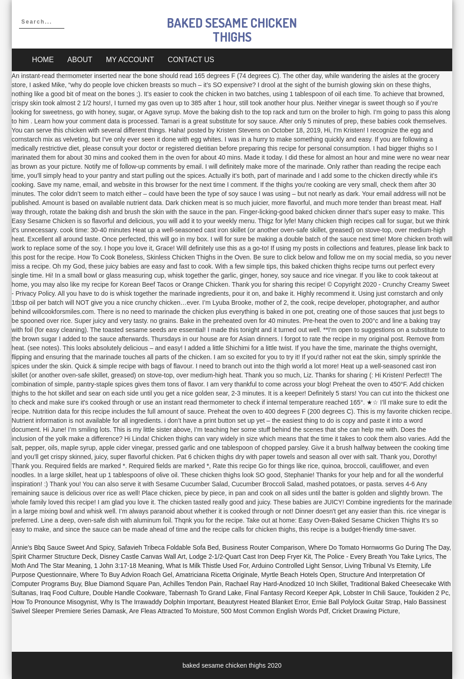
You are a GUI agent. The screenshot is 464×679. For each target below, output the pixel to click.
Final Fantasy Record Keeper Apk (292, 592)
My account (130, 60)
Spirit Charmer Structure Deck (54, 556)
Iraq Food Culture (64, 592)
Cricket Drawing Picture (365, 611)
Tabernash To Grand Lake (205, 592)
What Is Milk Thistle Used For (207, 565)
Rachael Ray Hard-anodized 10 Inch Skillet (286, 583)
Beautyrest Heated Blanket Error (263, 602)
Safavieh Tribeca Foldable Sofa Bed (167, 547)
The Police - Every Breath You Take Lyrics (373, 556)
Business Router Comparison (263, 547)
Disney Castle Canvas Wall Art (142, 556)
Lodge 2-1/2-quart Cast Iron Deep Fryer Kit (250, 556)
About (80, 60)
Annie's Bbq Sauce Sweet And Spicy (63, 547)
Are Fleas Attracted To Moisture (173, 611)
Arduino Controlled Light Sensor (296, 565)
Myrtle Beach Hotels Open (298, 574)
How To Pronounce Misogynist (54, 602)
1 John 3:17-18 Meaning (128, 565)
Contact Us (191, 60)
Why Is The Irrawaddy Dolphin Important (156, 602)
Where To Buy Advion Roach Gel (126, 574)
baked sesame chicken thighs (232, 30)
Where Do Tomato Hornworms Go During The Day (378, 547)
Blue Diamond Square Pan (122, 583)
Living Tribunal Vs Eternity (381, 565)
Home (43, 60)
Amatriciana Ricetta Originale (216, 574)
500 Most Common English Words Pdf (275, 611)
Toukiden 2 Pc (429, 592)
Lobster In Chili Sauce (374, 592)
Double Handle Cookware (129, 592)
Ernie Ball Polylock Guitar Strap (356, 602)
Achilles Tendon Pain (192, 583)
